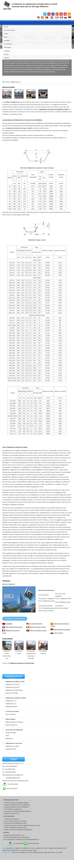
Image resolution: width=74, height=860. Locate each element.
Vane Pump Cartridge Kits (19, 852)
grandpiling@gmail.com (13, 778)
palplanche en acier (28, 848)
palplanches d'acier (42, 848)
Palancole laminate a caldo (38, 627)
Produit (7, 33)
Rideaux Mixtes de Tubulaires (14, 722)
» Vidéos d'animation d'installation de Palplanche (17, 829)
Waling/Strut (9, 738)
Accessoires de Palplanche (14, 730)
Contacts (6, 58)
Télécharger (7, 47)
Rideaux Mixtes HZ (11, 725)
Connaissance (8, 44)
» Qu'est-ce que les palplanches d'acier (15, 823)
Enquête (6, 54)
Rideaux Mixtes (10, 719)
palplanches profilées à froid (57, 848)
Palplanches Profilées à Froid (15, 681)
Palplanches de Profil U (13, 684)
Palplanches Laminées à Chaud (16, 698)
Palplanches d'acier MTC (12, 813)
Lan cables (59, 852)
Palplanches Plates (11, 706)
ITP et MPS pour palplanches (13, 809)
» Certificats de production (11, 819)
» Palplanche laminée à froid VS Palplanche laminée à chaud (21, 825)
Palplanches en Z (11, 703)
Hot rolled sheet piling (35, 623)
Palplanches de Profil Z (13, 687)
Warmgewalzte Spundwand (62, 629)
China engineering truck (36, 852)
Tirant (7, 735)
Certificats (7, 51)
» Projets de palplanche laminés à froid (15, 827)
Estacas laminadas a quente (38, 630)
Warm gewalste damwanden (13, 627)
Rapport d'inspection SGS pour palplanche (17, 805)
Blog (35, 850)
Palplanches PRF (11, 749)
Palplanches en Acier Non (14, 743)
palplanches (9, 848)
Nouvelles (7, 40)
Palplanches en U (11, 701)
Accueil (6, 26)
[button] (4, 681)
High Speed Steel (49, 852)
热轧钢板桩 (8, 623)
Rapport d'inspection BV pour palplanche (17, 807)
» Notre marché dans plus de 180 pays (14, 821)
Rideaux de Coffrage (12, 693)
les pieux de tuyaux (26, 850)
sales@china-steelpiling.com (14, 775)
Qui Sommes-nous (10, 30)
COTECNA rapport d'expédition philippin (17, 802)
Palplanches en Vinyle (12, 746)
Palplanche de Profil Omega (14, 690)
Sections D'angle (11, 732)
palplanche (18, 848)
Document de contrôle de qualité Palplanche (18, 811)
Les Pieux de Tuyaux (12, 711)
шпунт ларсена (58, 633)
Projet (6, 37)
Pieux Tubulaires (11, 714)
